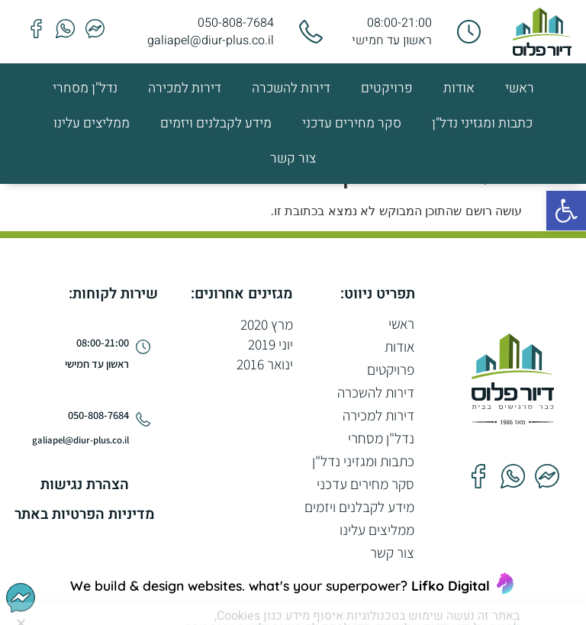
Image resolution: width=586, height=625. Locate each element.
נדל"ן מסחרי (85, 88)
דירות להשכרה (291, 88)
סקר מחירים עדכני (351, 123)
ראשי (519, 88)
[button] (566, 210)
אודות (459, 88)
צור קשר (293, 158)
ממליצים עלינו (91, 123)
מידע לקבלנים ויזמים (216, 123)
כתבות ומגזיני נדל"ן (482, 123)
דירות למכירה (184, 88)
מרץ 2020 (266, 324)
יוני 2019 (270, 344)
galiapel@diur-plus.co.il (210, 40)
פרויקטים (387, 88)
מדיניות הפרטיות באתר (84, 514)
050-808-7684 (236, 23)
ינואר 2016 (265, 364)
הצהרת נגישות (84, 484)
